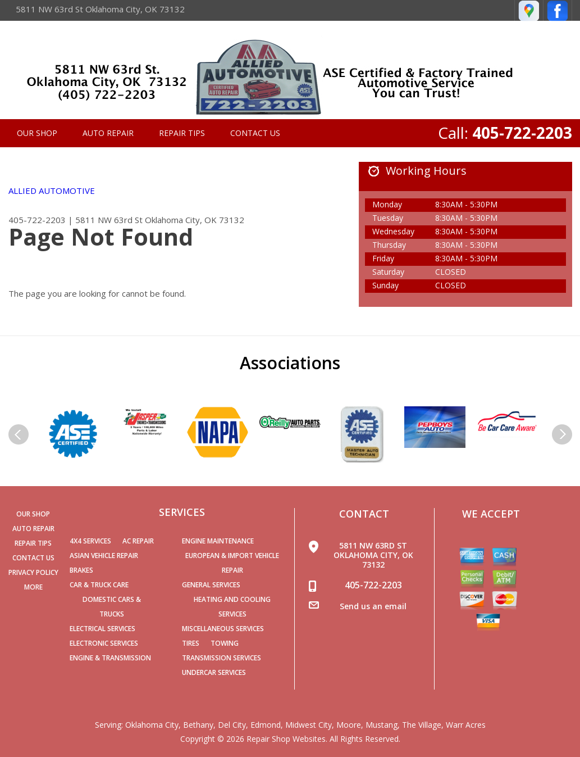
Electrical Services (102, 628)
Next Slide (562, 434)
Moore (348, 724)
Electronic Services (104, 643)
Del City (232, 724)
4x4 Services (90, 541)
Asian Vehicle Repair (104, 555)
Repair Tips (182, 133)
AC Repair (138, 541)
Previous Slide (18, 434)
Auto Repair (108, 133)
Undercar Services (214, 672)
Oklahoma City (152, 724)
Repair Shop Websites (286, 738)
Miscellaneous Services (223, 628)
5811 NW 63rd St (109, 219)
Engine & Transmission (110, 658)
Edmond (265, 724)
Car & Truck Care (99, 585)
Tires (190, 643)
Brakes (81, 570)
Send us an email (373, 606)
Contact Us (255, 133)
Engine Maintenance (218, 541)
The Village (421, 724)
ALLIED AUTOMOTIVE (51, 190)
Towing (225, 643)
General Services (211, 585)
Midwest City (308, 724)
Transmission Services (221, 658)
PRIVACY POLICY (33, 572)
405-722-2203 (522, 132)
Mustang (382, 724)
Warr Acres (466, 724)
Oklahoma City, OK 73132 (194, 219)
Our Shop (37, 133)
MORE (33, 587)
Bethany (198, 724)
